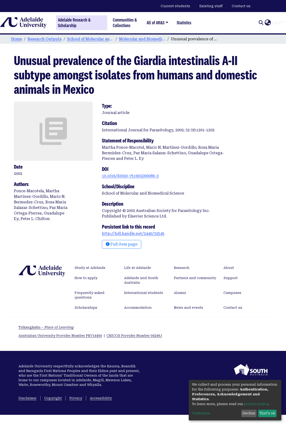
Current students (175, 6)
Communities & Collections (125, 22)
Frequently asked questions (89, 295)
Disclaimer (28, 398)
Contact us (241, 6)
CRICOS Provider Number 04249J (134, 335)
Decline (248, 413)
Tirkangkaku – (46, 327)
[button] (267, 22)
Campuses (232, 293)
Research (181, 268)
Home (16, 39)
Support (230, 278)
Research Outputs (45, 39)
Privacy (75, 398)
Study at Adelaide (90, 268)
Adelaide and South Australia (141, 280)
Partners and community (195, 278)
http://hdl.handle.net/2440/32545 (133, 233)
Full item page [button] (121, 244)
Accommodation (138, 307)
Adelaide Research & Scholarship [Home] (74, 22)
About (228, 268)
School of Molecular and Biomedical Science (90, 39)
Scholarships (86, 307)
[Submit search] (261, 22)
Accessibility (101, 398)
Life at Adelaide (137, 268)
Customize (201, 413)
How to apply (86, 278)
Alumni (180, 293)
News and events (188, 307)
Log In (276, 22)
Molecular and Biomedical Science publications (142, 39)
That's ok (267, 413)
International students (143, 293)
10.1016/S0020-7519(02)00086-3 (130, 176)
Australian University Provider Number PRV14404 (60, 335)
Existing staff (211, 6)
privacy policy (256, 404)
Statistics (184, 22)
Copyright (53, 398)
